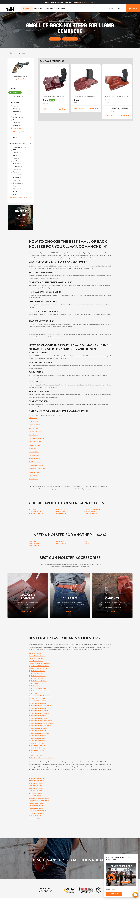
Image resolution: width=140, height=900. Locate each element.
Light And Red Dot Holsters (37, 468)
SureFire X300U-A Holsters (37, 745)
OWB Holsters (33, 421)
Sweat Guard (17, 183)
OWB (15, 109)
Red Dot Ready (115, 108)
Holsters (27, 8)
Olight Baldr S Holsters (36, 678)
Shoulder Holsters (34, 458)
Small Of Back (17, 128)
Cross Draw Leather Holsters (37, 810)
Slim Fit (15, 180)
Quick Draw (17, 175)
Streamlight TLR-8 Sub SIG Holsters (40, 705)
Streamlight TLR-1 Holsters (37, 735)
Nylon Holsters (33, 479)
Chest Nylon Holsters (35, 790)
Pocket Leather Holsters (36, 813)
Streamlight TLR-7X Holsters (38, 730)
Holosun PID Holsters (35, 653)
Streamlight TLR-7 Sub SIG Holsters (40, 725)
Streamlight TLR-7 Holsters (37, 738)
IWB (14, 106)
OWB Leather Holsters (36, 783)
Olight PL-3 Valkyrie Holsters (38, 681)
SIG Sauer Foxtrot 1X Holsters (38, 698)
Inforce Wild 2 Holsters (36, 661)
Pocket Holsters (34, 452)
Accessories (60, 8)
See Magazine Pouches (27, 611)
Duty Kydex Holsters (35, 818)
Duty (14, 120)
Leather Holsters (34, 472)
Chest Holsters (33, 435)
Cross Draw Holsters (35, 441)
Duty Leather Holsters (35, 815)
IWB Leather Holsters (35, 793)
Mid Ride (16, 164)
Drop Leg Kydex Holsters (36, 803)
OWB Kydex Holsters (35, 785)
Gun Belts (50, 8)
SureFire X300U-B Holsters (37, 748)
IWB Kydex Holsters (35, 795)
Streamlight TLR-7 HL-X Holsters (39, 733)
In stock (15, 93)
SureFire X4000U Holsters (37, 750)
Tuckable (16, 189)
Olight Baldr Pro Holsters (36, 673)
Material (13, 137)
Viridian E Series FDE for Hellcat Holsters (41, 758)
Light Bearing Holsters (35, 462)
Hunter (15, 158)
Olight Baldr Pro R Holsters (37, 676)
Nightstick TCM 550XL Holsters (39, 666)
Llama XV (87, 543)
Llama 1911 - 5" (33, 541)
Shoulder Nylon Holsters (36, 780)
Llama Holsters (69, 21)
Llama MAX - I (88, 541)
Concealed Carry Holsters (37, 438)
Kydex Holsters (33, 475)
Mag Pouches (39, 8)
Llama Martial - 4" (34, 545)
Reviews (49, 109)
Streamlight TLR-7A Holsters (38, 728)
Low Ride (16, 161)
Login (118, 8)
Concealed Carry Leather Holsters (39, 798)
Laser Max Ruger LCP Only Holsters (40, 663)
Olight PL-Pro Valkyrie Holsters (38, 688)
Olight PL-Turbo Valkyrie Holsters (39, 691)
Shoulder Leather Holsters (37, 778)
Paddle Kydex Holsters (36, 808)
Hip (14, 156)
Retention (16, 178)
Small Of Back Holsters (36, 513)
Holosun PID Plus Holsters (37, 656)
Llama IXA (59, 541)
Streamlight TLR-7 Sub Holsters (38, 718)
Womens (16, 194)
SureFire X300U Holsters (36, 743)
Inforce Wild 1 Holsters (36, 658)
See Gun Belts (69, 611)
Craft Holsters (53, 21)
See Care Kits (111, 611)
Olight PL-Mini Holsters (36, 686)
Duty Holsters (33, 448)
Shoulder (16, 125)
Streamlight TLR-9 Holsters (37, 740)
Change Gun (21, 79)
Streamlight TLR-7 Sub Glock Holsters (40, 720)
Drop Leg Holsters (34, 445)
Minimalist (16, 167)
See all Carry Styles (16, 131)
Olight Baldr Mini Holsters (37, 671)
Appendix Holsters (34, 424)
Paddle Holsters (34, 455)
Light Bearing (125, 108)
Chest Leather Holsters (36, 788)
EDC (14, 150)
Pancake (16, 169)
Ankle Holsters (33, 428)
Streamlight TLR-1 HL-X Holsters (39, 713)
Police (15, 172)
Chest (15, 114)
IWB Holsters (33, 418)
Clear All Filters (84, 39)
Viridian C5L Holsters (35, 755)
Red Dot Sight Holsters (36, 465)
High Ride (16, 153)
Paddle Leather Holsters (36, 805)
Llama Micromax (34, 543)
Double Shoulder (18, 147)
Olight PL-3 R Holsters (35, 693)
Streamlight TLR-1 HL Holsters (38, 710)
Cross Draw (17, 117)
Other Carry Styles (17, 143)
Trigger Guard (17, 186)
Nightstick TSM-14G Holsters (38, 668)
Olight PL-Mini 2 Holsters (36, 683)
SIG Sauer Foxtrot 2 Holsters (37, 700)
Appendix (16, 112)
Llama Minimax (61, 543)
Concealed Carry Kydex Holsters (39, 800)
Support (111, 8)
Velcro (15, 191)
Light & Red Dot (116, 111)
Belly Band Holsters (35, 431)
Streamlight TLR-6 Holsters (37, 703)
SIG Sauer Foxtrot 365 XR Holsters (39, 696)
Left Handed (17, 96)
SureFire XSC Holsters (35, 753)
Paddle (15, 123)
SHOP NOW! (114, 894)
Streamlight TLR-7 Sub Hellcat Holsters (41, 723)
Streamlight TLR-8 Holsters (37, 708)
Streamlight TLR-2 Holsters (37, 715)
